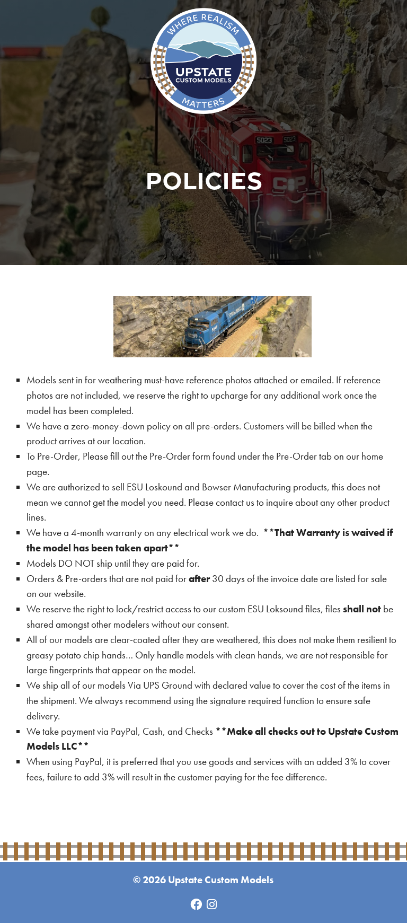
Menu (369, 37)
